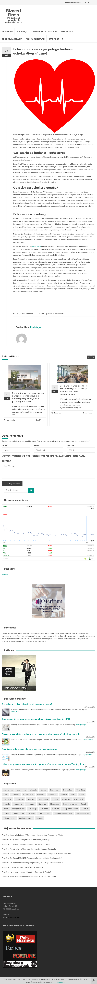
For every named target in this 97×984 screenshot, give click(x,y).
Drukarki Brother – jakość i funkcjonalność (26, 867)
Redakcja (60, 314)
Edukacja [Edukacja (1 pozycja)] (40, 794)
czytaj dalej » (15, 711)
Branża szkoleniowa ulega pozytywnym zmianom (29, 749)
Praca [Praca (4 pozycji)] (6, 809)
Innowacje (22, 31)
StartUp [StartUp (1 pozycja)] (85, 809)
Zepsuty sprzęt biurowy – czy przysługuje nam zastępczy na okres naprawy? (40, 853)
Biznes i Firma (13, 12)
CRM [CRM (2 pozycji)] (5, 794)
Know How (7, 31)
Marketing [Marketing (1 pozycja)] (18, 804)
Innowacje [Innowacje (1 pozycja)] (20, 799)
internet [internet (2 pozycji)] (31, 799)
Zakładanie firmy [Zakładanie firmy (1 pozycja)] (25, 818)
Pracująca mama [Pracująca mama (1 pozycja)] (18, 809)
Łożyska (5, 574)
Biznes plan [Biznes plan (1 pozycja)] (54, 790)
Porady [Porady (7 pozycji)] (84, 804)
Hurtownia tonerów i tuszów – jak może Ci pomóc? (30, 844)
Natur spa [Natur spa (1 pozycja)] (42, 804)
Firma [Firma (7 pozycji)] (73, 794)
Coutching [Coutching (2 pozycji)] (80, 790)
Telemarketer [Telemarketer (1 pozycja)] (18, 813)
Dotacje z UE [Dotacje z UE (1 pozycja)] (28, 794)
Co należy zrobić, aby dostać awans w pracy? (27, 704)
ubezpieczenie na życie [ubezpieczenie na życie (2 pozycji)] (63, 813)
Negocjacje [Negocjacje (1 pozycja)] (54, 804)
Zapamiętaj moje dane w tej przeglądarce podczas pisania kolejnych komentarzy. (45, 456)
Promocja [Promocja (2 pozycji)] (44, 809)
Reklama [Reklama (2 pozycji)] (55, 809)
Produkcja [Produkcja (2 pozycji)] (33, 809)
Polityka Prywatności (73, 2)
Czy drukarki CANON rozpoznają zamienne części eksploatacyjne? (36, 858)
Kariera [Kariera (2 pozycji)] (55, 799)
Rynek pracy (67, 31)
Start (87, 2)
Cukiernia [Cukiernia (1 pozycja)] (15, 794)
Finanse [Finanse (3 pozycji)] (64, 794)
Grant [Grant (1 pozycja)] (81, 794)
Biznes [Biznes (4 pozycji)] (43, 790)
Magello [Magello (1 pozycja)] (7, 804)
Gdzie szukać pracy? (12, 39)
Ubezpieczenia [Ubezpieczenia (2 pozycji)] (44, 813)
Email (37, 445)
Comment (6, 461)
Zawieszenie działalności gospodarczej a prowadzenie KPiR (36, 719)
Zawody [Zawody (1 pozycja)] (39, 818)
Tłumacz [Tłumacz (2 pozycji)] (31, 813)
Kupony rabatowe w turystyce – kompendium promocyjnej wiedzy (37, 835)
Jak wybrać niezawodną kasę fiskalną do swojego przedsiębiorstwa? (37, 863)
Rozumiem (60, 982)
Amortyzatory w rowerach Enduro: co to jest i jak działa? (33, 849)
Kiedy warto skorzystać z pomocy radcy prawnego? (30, 840)
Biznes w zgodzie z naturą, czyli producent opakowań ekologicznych (41, 734)
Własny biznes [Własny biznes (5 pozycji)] (9, 818)
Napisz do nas (14, 917)
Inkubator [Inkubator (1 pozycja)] (7, 799)
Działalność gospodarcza (44, 31)
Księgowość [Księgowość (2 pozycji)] (79, 799)
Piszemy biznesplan (35, 39)
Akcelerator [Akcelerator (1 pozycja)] (8, 790)
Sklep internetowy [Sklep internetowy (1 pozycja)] (70, 809)
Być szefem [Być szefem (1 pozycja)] (67, 790)
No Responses (46, 314)
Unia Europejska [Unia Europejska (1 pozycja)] (83, 813)
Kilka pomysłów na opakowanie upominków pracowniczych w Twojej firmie (44, 764)
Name (5, 445)
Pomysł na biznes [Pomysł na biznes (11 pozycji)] (70, 804)
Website (70, 445)
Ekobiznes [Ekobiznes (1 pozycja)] (52, 794)
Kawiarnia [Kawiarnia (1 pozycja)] (66, 799)
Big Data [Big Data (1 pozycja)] (33, 790)
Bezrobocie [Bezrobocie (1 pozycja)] (21, 790)
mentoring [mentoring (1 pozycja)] (30, 804)
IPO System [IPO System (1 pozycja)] (43, 799)
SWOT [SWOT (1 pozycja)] (6, 813)
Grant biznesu (55, 39)
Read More (41, 420)
